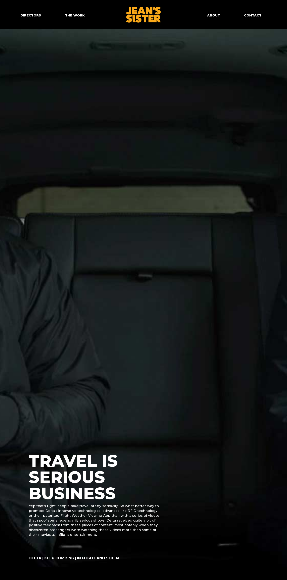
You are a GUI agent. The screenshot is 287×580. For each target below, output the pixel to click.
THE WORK (75, 15)
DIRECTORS (30, 15)
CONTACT (253, 15)
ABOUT (213, 15)
